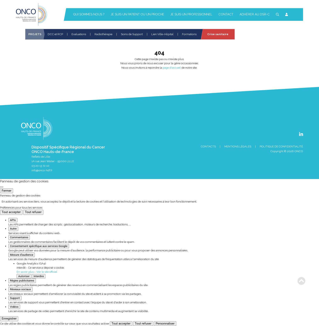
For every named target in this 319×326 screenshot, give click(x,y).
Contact (225, 14)
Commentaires (19, 237)
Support (15, 298)
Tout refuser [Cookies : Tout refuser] (33, 212)
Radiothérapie (103, 34)
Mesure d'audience (21, 254)
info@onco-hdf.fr (42, 170)
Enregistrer (9, 318)
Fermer (6, 191)
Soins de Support (132, 34)
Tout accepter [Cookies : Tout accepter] (11, 212)
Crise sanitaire (217, 34)
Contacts (206, 146)
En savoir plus (25, 271)
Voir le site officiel (47, 271)
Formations (189, 34)
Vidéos (14, 306)
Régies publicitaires (22, 280)
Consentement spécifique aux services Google (38, 246)
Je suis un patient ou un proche (137, 14)
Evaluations (79, 34)
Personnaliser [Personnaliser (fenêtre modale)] (165, 323)
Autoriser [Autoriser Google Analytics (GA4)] (24, 276)
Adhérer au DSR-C (255, 14)
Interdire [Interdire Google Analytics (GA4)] (39, 276)
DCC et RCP (55, 34)
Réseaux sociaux (20, 289)
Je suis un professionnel (191, 14)
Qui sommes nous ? (88, 14)
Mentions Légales (236, 146)
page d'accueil (172, 67)
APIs (13, 220)
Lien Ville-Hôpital (162, 34)
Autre (13, 228)
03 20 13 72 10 (40, 165)
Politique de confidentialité (281, 146)
